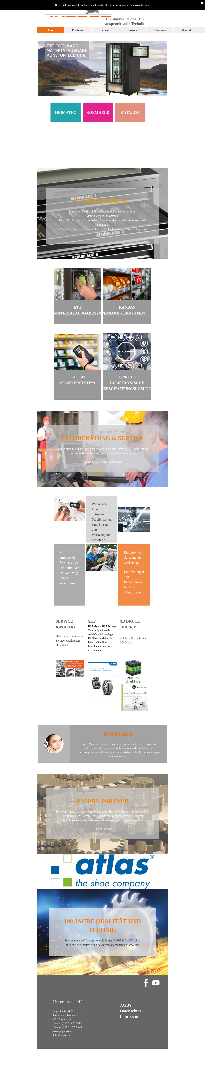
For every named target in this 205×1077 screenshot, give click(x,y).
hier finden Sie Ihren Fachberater (102, 461)
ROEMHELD (87, 112)
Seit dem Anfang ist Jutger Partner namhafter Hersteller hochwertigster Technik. (102, 811)
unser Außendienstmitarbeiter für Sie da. (131, 748)
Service (105, 30)
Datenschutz (131, 1010)
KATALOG (119, 112)
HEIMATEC (55, 112)
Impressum (129, 1016)
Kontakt (187, 30)
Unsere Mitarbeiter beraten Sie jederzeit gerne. (106, 744)
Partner (132, 30)
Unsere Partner (102, 828)
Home (50, 30)
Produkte (78, 30)
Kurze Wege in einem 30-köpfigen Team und (101, 752)
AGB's (126, 1005)
